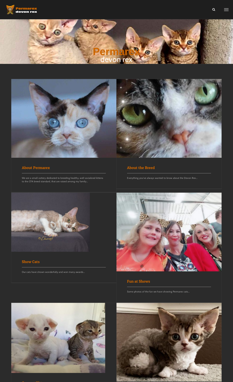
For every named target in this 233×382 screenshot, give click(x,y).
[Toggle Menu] (226, 9)
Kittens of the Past (136, 373)
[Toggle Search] (213, 9)
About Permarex (36, 167)
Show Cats (44, 247)
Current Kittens (35, 365)
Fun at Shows (145, 267)
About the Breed (134, 167)
